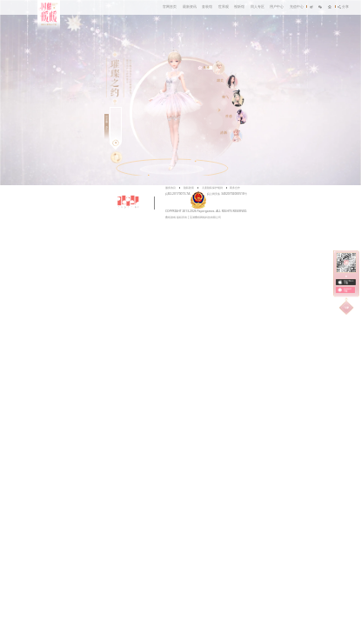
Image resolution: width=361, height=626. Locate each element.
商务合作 (235, 187)
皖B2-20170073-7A (177, 193)
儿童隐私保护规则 (212, 187)
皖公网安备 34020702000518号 (218, 193)
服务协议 (170, 187)
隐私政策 (189, 187)
